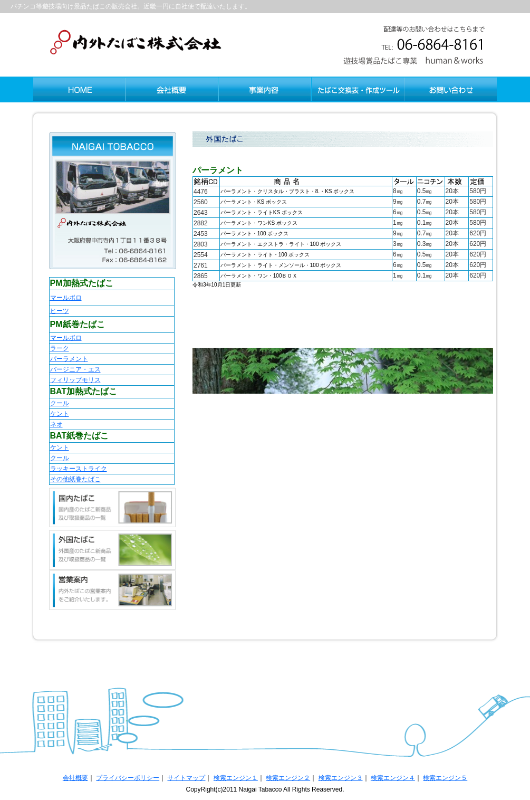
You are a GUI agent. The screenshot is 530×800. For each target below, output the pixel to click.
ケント (59, 413)
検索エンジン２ (288, 778)
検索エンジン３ (341, 778)
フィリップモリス (75, 380)
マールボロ (66, 297)
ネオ (56, 424)
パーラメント (69, 359)
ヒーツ (59, 311)
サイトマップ (186, 778)
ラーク (59, 348)
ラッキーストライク (78, 468)
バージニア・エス (75, 369)
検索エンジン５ (445, 778)
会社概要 (75, 778)
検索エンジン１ (236, 778)
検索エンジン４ (393, 778)
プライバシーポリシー (127, 778)
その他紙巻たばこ (75, 479)
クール (59, 403)
